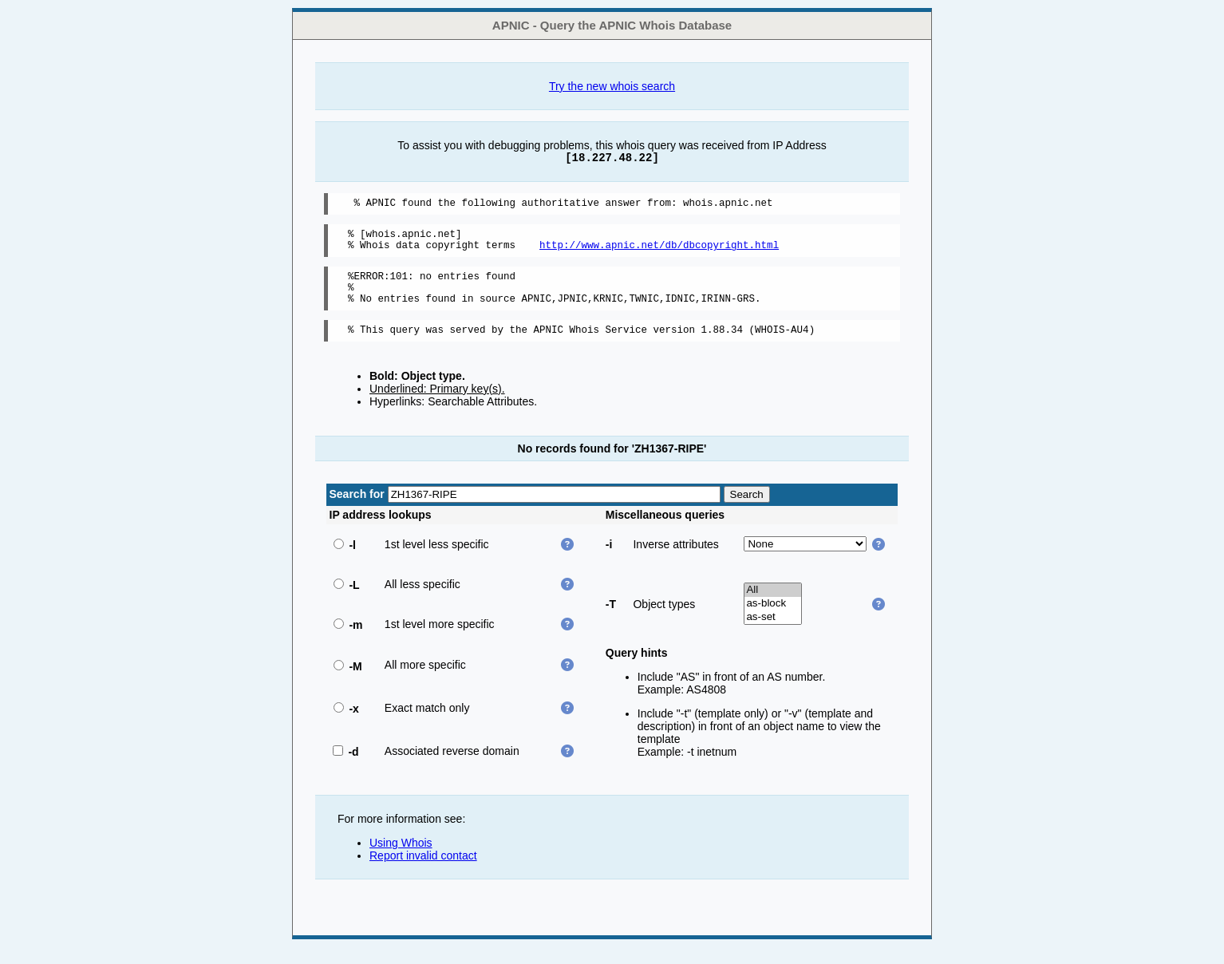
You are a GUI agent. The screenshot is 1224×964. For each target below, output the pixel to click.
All (772, 607)
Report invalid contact (423, 872)
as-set (772, 634)
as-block (772, 620)
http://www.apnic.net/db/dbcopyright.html (659, 252)
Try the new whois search (612, 86)
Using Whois (400, 859)
